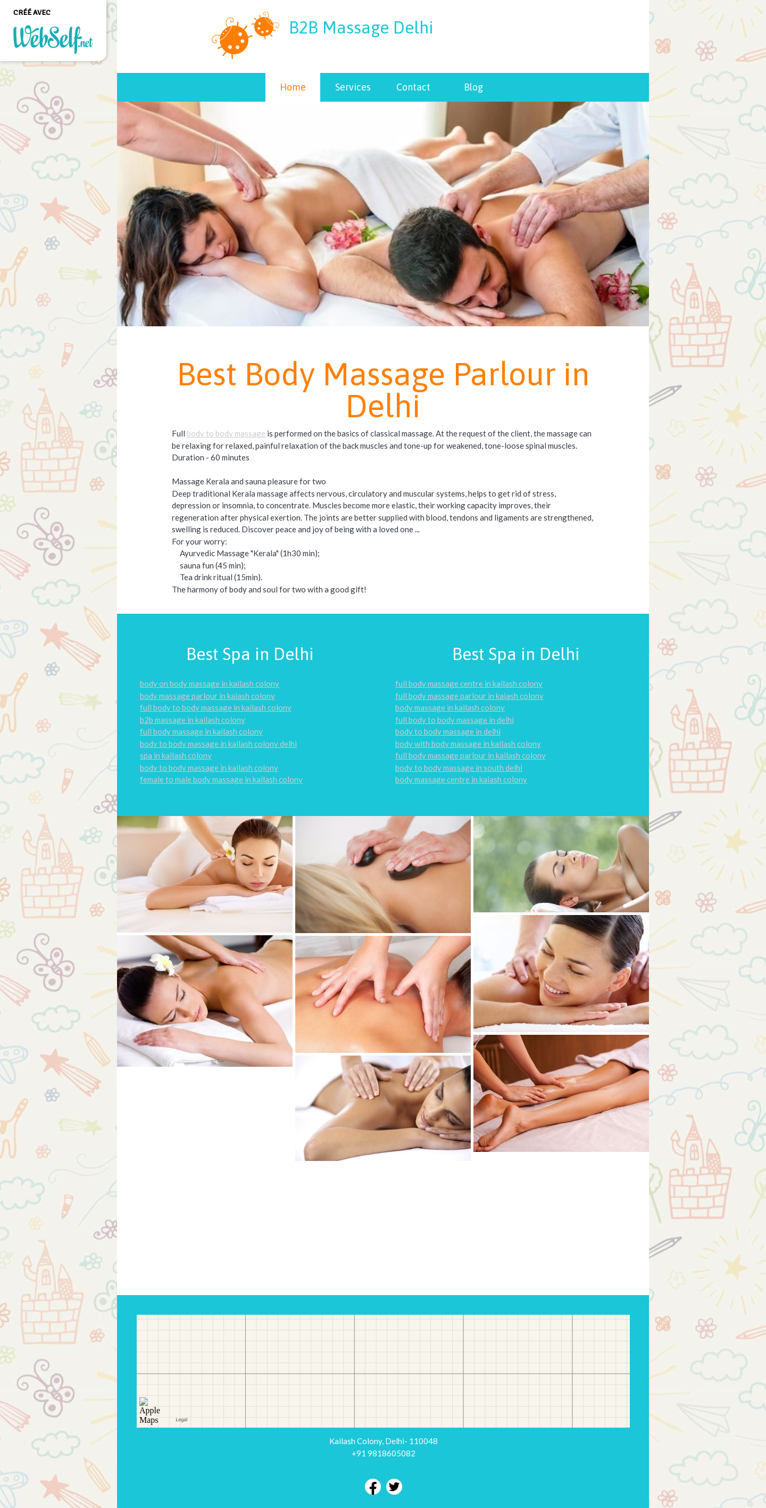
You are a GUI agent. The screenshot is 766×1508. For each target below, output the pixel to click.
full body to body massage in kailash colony (216, 707)
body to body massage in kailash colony (209, 767)
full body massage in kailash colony (201, 731)
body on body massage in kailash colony (209, 683)
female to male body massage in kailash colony (221, 779)
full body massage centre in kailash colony (469, 683)
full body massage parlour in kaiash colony (469, 696)
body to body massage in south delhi (458, 767)
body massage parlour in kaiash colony (207, 696)
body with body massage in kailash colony (468, 743)
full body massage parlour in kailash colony (470, 755)
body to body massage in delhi (448, 731)
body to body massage (226, 433)
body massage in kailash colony (450, 707)
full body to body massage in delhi (454, 719)
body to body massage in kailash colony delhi (218, 743)
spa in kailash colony (176, 755)
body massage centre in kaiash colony (461, 779)
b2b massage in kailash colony (192, 719)
